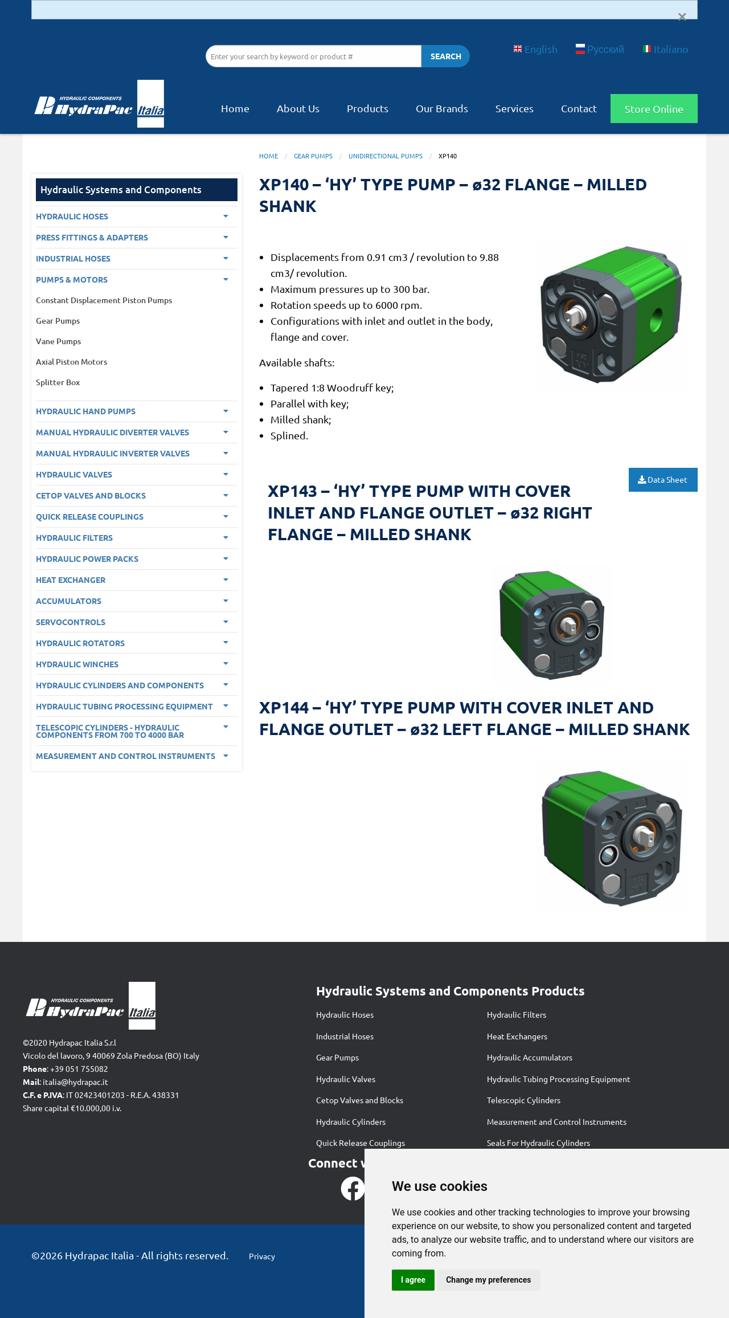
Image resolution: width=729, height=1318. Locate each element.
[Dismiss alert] (682, 15)
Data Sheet (663, 479)
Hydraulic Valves (345, 1079)
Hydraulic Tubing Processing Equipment (558, 1079)
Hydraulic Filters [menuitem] (74, 537)
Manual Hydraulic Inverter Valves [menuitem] (113, 453)
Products (367, 108)
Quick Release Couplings (360, 1142)
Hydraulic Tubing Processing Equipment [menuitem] (124, 706)
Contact (579, 108)
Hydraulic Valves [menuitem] (74, 474)
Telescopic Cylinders (523, 1100)
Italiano (665, 49)
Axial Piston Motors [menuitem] (71, 361)
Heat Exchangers (517, 1036)
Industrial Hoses (345, 1036)
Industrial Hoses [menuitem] (73, 258)
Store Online (654, 109)
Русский (600, 49)
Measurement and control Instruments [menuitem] (125, 755)
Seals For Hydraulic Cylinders (538, 1142)
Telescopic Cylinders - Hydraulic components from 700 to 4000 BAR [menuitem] (110, 731)
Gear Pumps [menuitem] (58, 320)
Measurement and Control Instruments (556, 1121)
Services (514, 108)
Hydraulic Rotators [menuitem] (80, 643)
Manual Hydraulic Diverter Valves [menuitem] (112, 432)
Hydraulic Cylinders (351, 1121)
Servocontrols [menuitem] (70, 622)
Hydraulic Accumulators (529, 1057)
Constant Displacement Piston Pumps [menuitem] (104, 300)
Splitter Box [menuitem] (58, 382)
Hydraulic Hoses (345, 1014)
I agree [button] (413, 1279)
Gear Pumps (313, 155)
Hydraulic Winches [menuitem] (77, 664)
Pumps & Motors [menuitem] (72, 279)
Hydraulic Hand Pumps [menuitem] (86, 411)
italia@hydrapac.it (75, 1081)
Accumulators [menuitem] (68, 600)
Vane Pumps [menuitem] (58, 341)
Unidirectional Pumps (386, 155)
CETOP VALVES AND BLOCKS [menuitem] (91, 495)
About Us (298, 108)
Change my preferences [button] (488, 1279)
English (535, 49)
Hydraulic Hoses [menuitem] (72, 216)
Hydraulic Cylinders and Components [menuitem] (120, 685)
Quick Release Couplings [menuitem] (90, 516)
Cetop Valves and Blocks (359, 1100)
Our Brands (442, 108)
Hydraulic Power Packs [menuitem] (87, 558)
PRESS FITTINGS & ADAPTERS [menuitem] (92, 237)
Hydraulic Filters (516, 1014)
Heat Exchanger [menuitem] (70, 579)
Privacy (262, 1256)
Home (235, 108)
